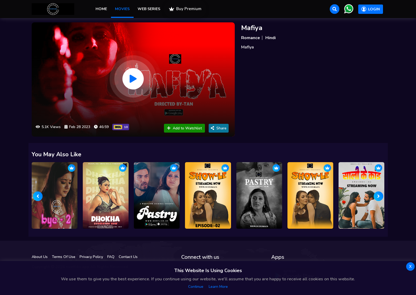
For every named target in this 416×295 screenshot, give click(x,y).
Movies (122, 8)
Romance (250, 38)
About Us (40, 256)
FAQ (110, 256)
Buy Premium (185, 8)
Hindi (270, 38)
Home (101, 8)
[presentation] (38, 196)
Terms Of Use (63, 256)
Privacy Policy (91, 256)
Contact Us (128, 256)
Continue (195, 286)
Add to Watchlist (184, 128)
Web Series (149, 8)
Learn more (218, 286)
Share (218, 128)
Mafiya (251, 27)
